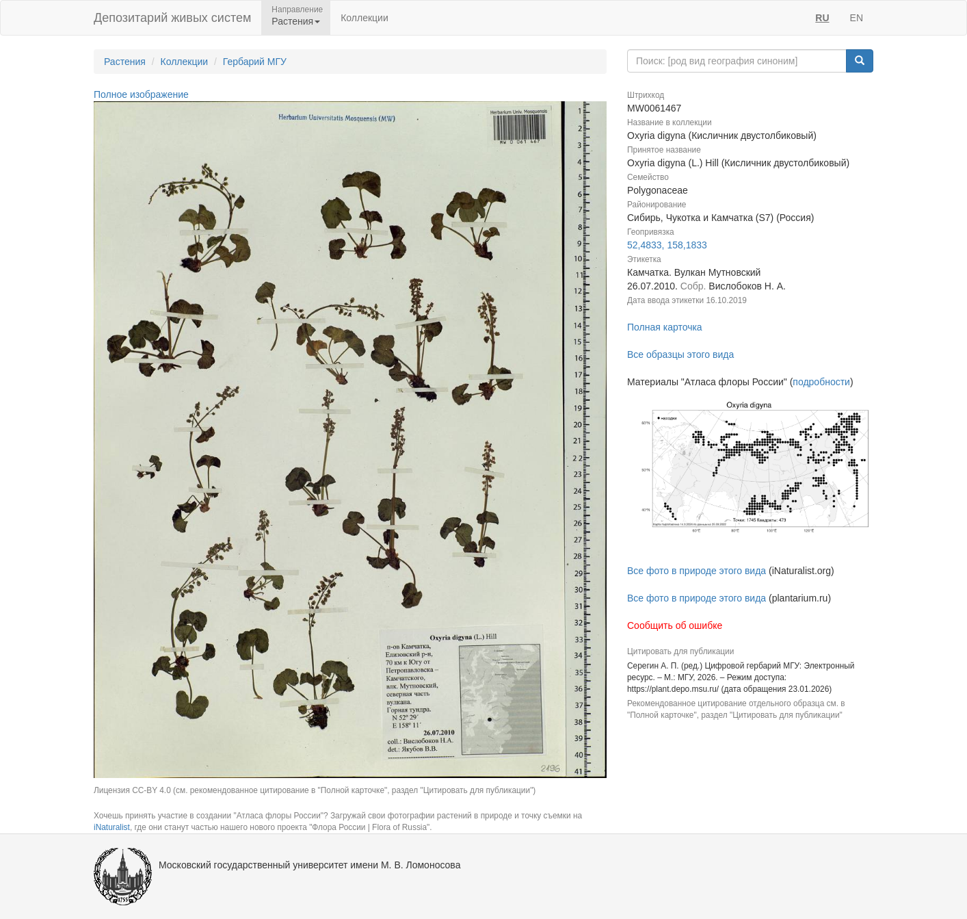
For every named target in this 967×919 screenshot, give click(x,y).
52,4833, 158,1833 (667, 245)
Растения (125, 61)
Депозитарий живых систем (172, 18)
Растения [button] (295, 21)
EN (856, 17)
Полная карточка (664, 327)
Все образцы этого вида (680, 354)
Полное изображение (141, 94)
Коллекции (364, 17)
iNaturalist (112, 827)
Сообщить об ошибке (674, 625)
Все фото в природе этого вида (696, 570)
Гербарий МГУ (255, 61)
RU (822, 17)
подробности (821, 381)
